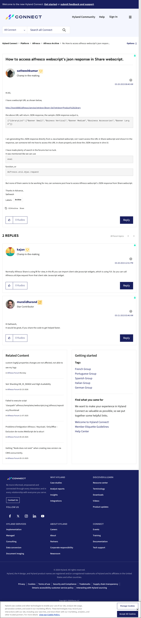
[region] (70, 609)
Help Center (82, 431)
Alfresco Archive (51, 43)
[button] (9, 220)
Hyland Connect (9, 43)
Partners (54, 541)
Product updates (100, 507)
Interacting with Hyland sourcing (91, 587)
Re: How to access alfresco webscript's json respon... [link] (86, 43)
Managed (10, 535)
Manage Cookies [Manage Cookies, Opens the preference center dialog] (127, 606)
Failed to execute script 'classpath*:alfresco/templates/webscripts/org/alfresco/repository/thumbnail (35, 405)
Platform (25, 43)
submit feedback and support (77, 4)
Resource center (100, 482)
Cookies (31, 584)
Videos (96, 500)
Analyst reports (57, 488)
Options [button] (130, 43)
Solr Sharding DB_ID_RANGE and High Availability (28, 384)
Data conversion (13, 547)
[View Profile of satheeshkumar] (27, 71)
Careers (53, 529)
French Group (83, 369)
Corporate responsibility (61, 547)
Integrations (56, 500)
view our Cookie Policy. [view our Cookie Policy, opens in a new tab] (49, 614)
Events (96, 529)
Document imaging (15, 553)
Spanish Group (83, 378)
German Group (83, 388)
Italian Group (82, 383)
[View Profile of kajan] (21, 249)
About (53, 535)
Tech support (99, 547)
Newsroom (55, 553)
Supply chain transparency (105, 584)
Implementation (13, 529)
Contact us (13, 500)
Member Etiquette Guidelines (92, 427)
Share (22, 208)
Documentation (100, 541)
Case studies (56, 482)
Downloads (98, 494)
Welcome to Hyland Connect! (92, 422)
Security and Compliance (64, 584)
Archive (18, 199)
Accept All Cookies (128, 613)
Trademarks (84, 584)
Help (102, 17)
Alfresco (36, 43)
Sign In (113, 17)
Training (97, 535)
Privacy (21, 584)
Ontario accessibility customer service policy (52, 587)
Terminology (99, 488)
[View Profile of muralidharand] (27, 302)
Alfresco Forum (13, 373)
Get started (50, 4)
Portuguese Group (85, 374)
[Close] (137, 609)
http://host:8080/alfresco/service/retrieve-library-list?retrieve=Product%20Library (43, 107)
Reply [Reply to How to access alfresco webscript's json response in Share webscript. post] (126, 220)
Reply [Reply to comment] (126, 286)
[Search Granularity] (14, 30)
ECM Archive (13, 208)
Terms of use (44, 584)
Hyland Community (83, 17)
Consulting (11, 541)
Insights (54, 494)
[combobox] (48, 30)
